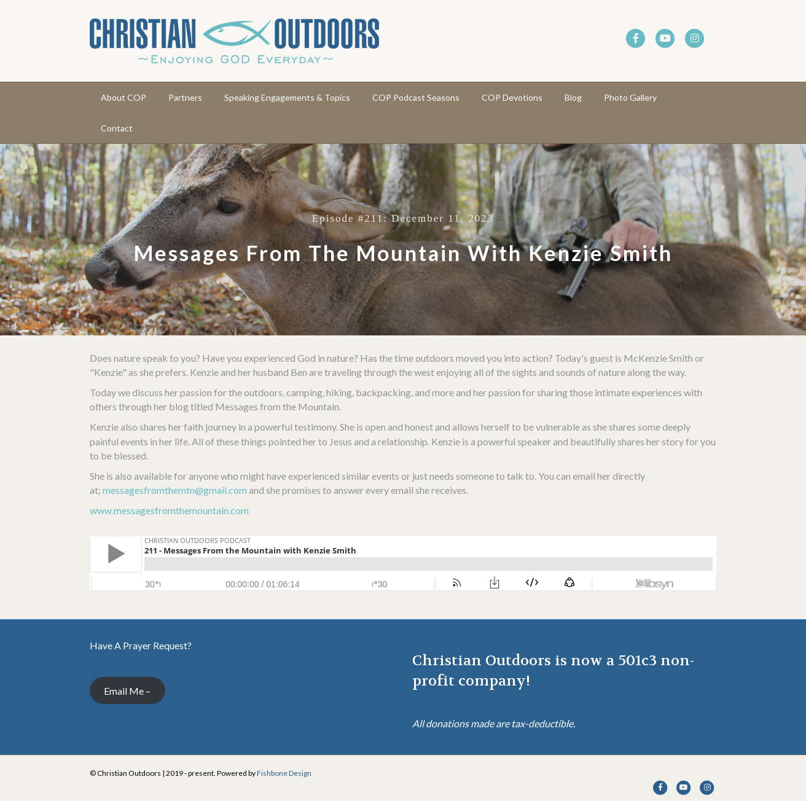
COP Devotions (512, 97)
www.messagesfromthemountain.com (169, 510)
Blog (573, 97)
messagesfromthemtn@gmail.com (175, 490)
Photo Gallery (630, 97)
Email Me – (127, 691)
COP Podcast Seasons (416, 97)
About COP (123, 97)
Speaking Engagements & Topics (287, 97)
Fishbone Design (284, 773)
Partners (185, 97)
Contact (117, 128)
